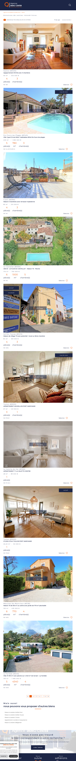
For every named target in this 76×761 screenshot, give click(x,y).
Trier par (57, 20)
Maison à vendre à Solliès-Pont (13, 712)
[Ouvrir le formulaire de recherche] (70, 5)
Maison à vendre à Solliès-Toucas (14, 715)
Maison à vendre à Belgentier (13, 722)
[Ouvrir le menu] (74, 5)
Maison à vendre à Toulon (12, 717)
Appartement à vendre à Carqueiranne (16, 720)
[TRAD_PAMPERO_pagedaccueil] (13, 7)
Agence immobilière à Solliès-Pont (11, 12)
